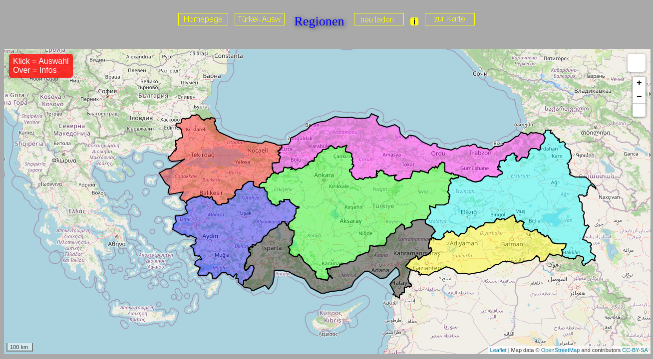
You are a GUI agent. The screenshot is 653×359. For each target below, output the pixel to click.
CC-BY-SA (635, 350)
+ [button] (639, 83)
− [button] (639, 97)
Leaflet (498, 350)
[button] (639, 110)
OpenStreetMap (560, 350)
